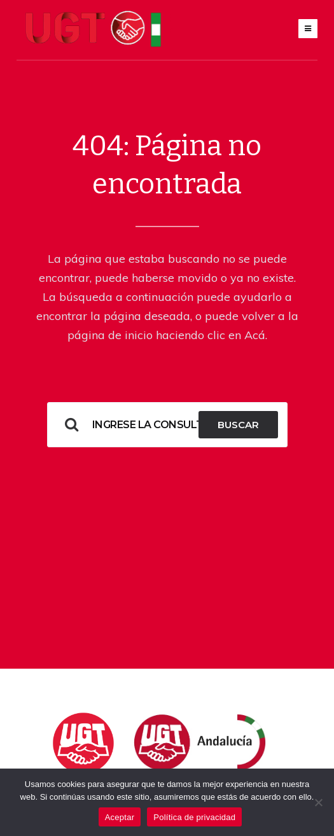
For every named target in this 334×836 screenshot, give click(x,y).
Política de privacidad (194, 817)
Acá (254, 335)
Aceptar (120, 817)
